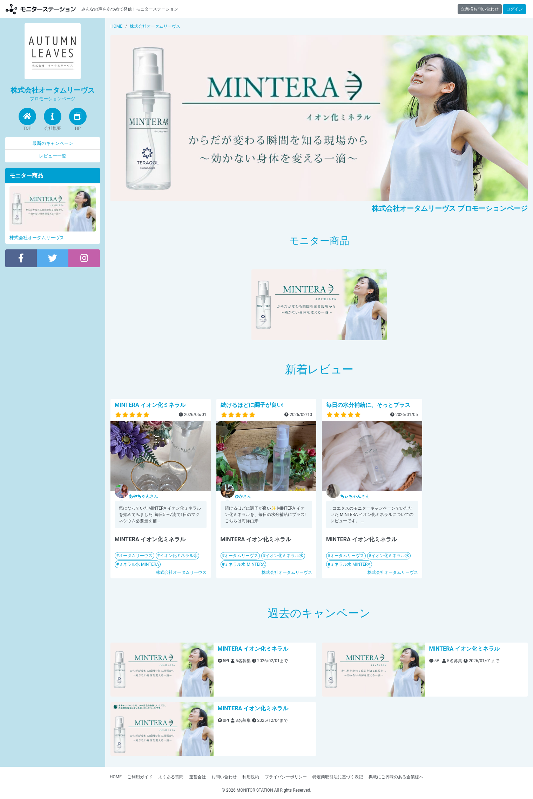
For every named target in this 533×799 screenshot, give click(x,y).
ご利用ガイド (140, 776)
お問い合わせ (224, 776)
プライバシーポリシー (286, 776)
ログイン (514, 9)
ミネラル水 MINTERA (139, 564)
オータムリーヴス (136, 555)
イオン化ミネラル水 (179, 555)
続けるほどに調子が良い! (252, 405)
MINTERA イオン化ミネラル (150, 405)
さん (143, 496)
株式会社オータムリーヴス (181, 572)
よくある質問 (170, 776)
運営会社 (197, 776)
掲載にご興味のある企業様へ (396, 776)
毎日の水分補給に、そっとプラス (368, 405)
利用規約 (250, 776)
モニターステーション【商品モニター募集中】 (41, 9)
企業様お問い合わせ (480, 9)
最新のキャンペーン (52, 143)
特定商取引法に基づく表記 (337, 776)
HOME (116, 776)
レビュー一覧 (52, 156)
